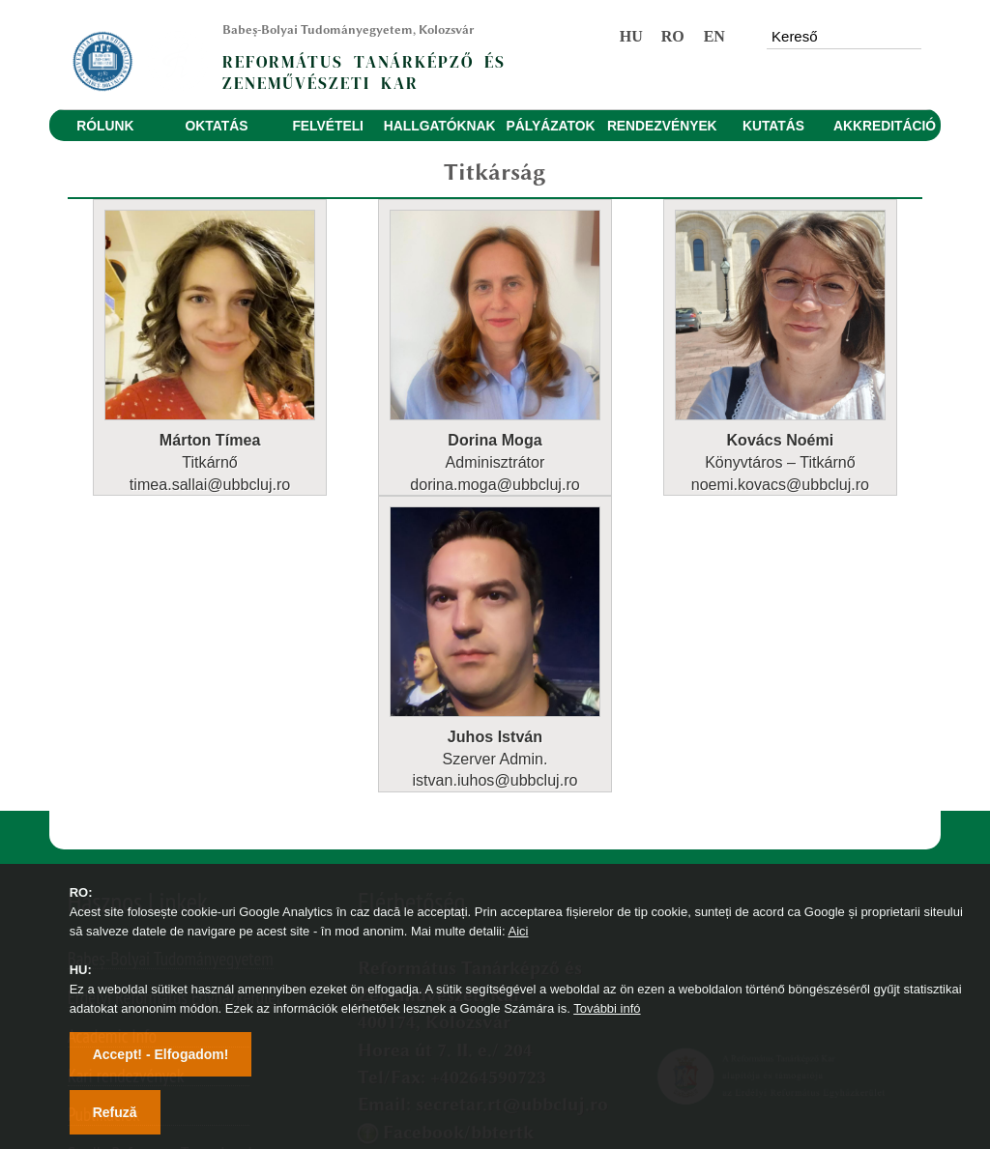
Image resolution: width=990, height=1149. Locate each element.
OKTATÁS (217, 125)
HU (631, 36)
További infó (606, 1008)
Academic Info (112, 758)
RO (672, 36)
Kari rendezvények (126, 797)
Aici (518, 931)
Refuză (115, 1112)
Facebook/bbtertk (458, 853)
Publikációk (104, 837)
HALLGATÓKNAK (439, 125)
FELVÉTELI (328, 125)
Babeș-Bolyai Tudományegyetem (171, 680)
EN (714, 36)
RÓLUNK (104, 125)
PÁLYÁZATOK (551, 125)
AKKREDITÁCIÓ (884, 125)
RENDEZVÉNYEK (662, 125)
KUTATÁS (773, 125)
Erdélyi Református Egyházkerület (174, 720)
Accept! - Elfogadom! (161, 1054)
